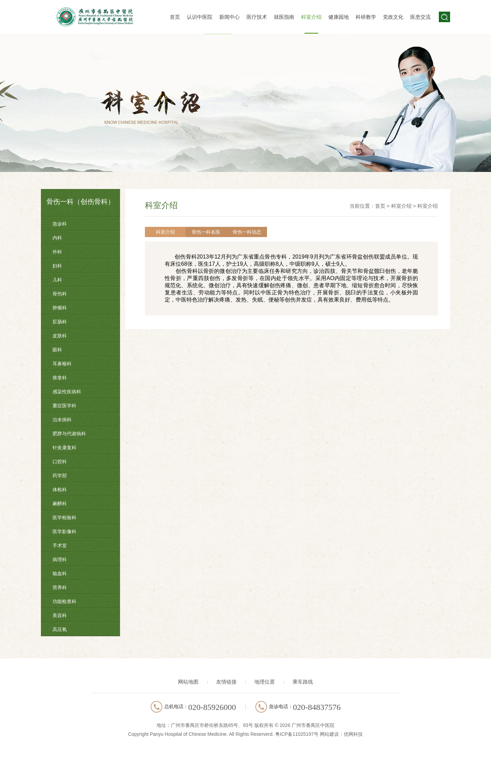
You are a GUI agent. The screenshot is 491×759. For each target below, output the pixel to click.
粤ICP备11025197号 (297, 734)
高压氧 (60, 629)
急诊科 (60, 224)
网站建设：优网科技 (341, 734)
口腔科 (60, 461)
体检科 (60, 489)
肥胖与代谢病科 (69, 433)
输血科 (60, 573)
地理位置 (264, 682)
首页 (175, 17)
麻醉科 (60, 503)
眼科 (57, 349)
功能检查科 (64, 601)
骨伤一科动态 (240, 232)
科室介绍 (311, 17)
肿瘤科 (60, 307)
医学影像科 (64, 531)
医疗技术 (257, 17)
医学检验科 (64, 517)
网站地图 (188, 682)
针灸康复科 (64, 447)
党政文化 (393, 17)
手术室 (60, 545)
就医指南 (284, 17)
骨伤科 (60, 293)
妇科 (57, 265)
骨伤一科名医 (202, 232)
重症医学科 (64, 405)
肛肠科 (60, 321)
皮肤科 (60, 335)
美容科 (60, 615)
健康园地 (338, 17)
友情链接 (226, 682)
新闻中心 (229, 17)
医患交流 (420, 17)
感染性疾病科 (67, 391)
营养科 (60, 587)
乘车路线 (303, 682)
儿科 (57, 279)
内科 (57, 237)
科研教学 (366, 17)
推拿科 (60, 377)
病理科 (60, 559)
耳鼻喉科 (62, 363)
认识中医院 (199, 17)
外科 (57, 251)
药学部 (60, 475)
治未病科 (62, 419)
